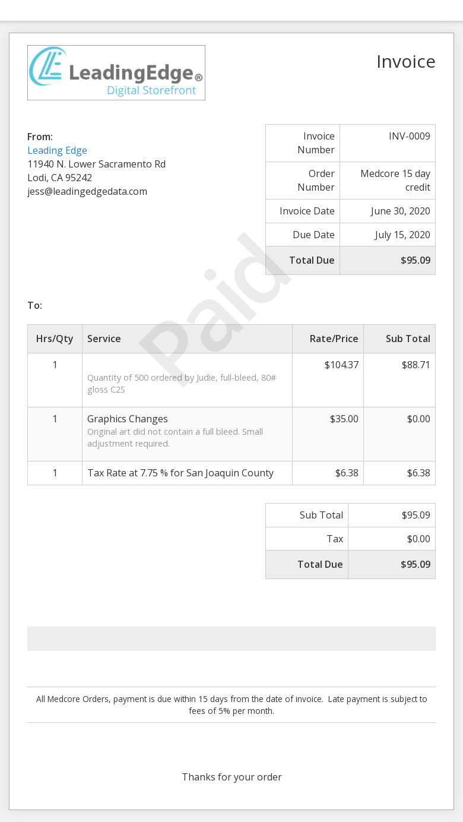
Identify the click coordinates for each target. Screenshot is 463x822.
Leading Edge (57, 150)
